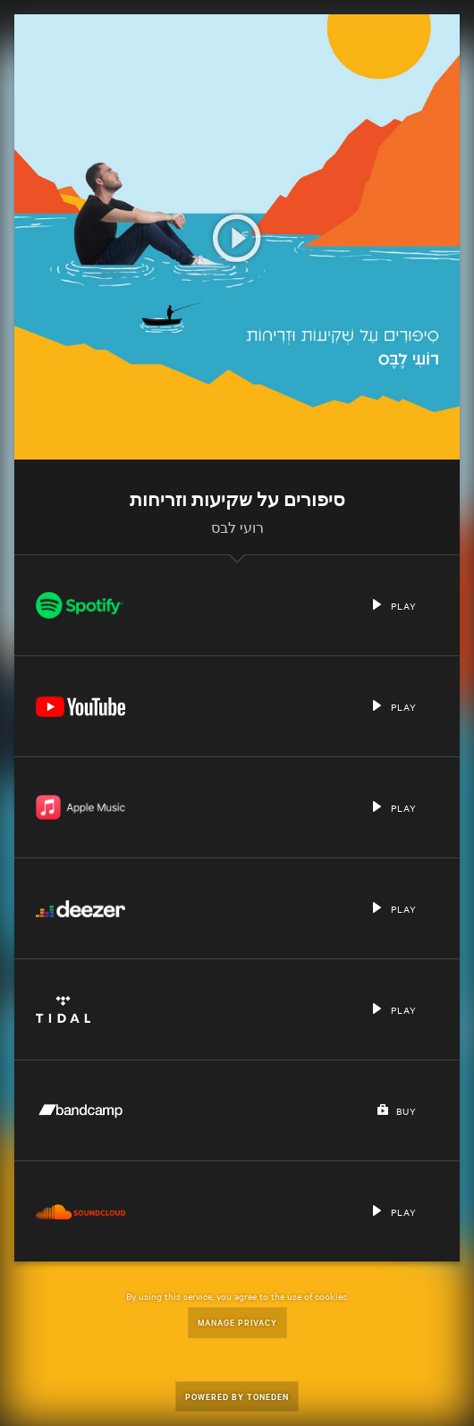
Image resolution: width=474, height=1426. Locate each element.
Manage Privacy (237, 1322)
